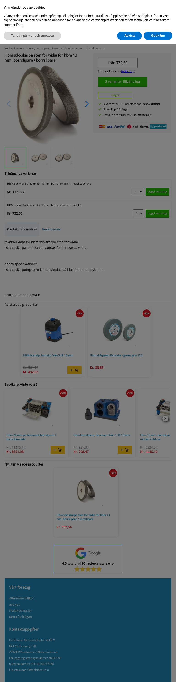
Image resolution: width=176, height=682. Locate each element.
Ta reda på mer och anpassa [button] (32, 35)
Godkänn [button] (158, 35)
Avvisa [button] (129, 35)
